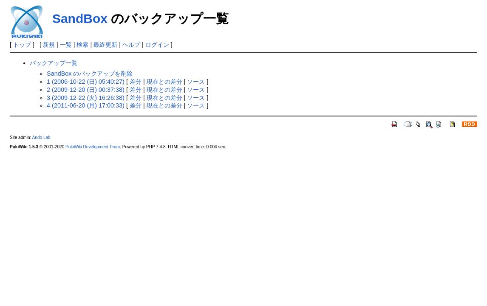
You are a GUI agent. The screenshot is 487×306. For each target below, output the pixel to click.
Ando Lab (41, 137)
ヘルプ (131, 44)
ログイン (157, 44)
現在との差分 (164, 81)
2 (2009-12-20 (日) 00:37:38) (86, 89)
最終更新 (105, 44)
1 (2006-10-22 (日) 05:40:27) (86, 81)
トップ (22, 44)
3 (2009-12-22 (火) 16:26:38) (86, 97)
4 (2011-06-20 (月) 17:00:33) (86, 105)
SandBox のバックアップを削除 (90, 73)
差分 (136, 81)
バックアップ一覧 (53, 63)
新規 (49, 44)
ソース (196, 81)
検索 (82, 44)
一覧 (66, 44)
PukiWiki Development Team (92, 146)
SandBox (80, 18)
